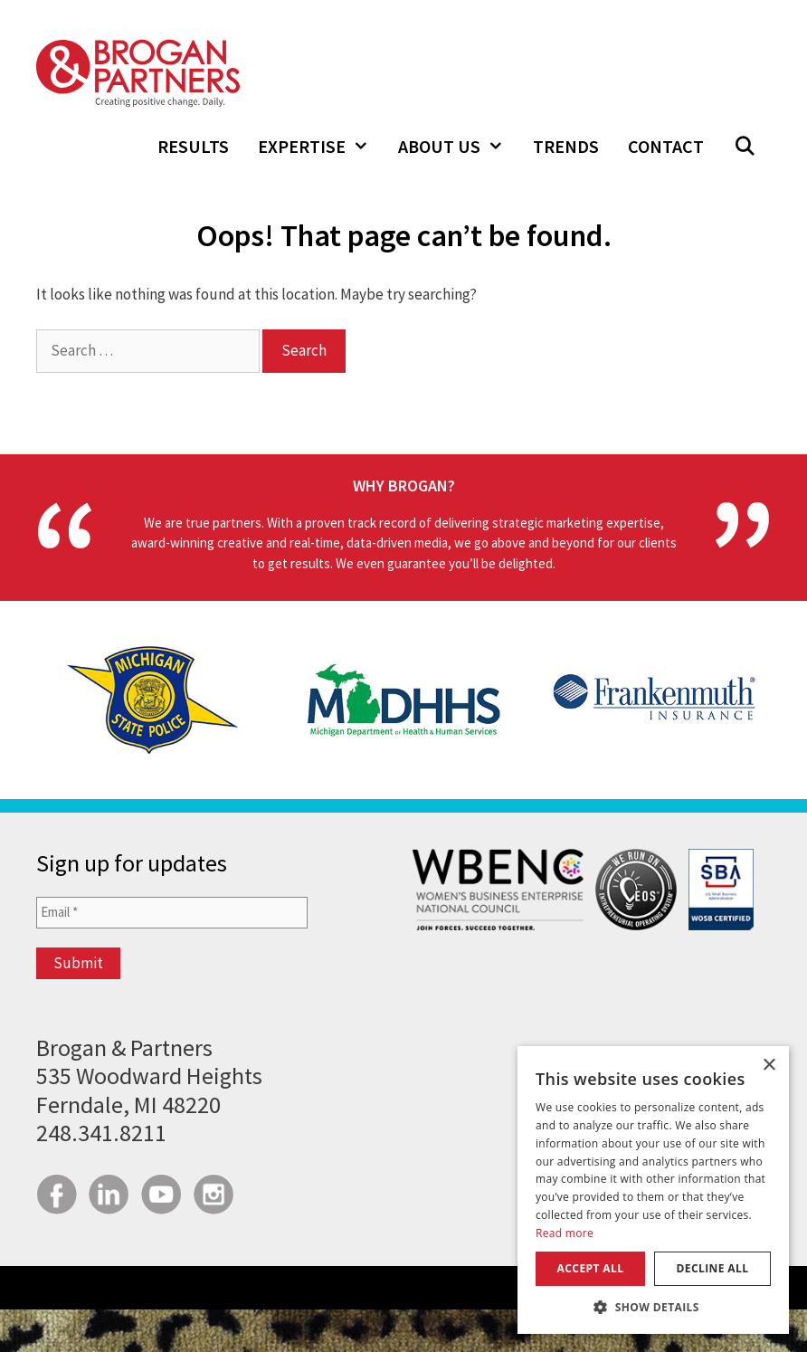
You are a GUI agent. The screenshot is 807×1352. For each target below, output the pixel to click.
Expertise (321, 146)
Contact (666, 146)
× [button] (768, 1065)
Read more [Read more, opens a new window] (564, 1233)
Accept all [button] (590, 1268)
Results (193, 146)
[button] (653, 1307)
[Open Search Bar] (744, 146)
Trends (566, 146)
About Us (458, 146)
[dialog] (653, 1190)
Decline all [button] (713, 1268)
